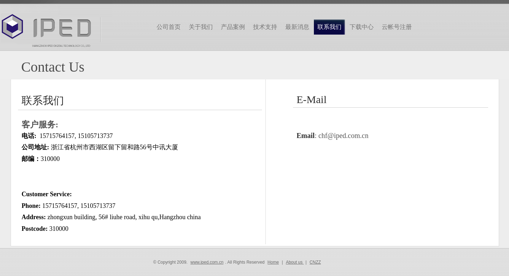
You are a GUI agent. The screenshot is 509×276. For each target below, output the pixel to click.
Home (273, 262)
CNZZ (315, 262)
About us (295, 262)
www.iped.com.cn (207, 262)
